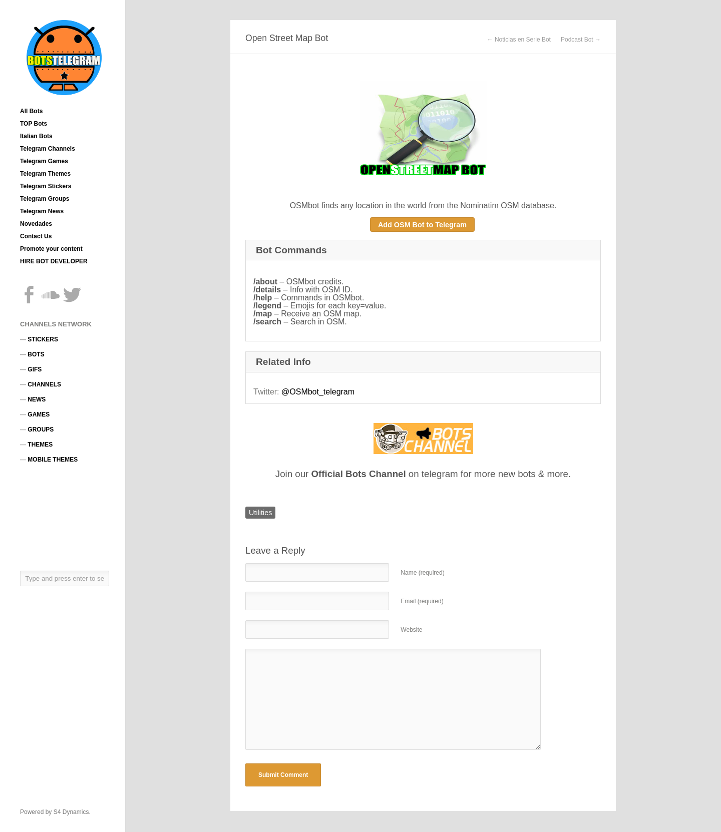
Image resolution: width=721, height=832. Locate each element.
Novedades (36, 223)
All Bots (31, 111)
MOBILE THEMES (53, 459)
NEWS (37, 399)
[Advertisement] (65, 516)
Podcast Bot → (581, 40)
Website (411, 629)
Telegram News (42, 211)
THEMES (40, 444)
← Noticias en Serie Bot (519, 40)
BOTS (36, 354)
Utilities (260, 513)
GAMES (39, 414)
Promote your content (51, 248)
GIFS (35, 369)
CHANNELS (44, 384)
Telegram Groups (44, 198)
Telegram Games (44, 161)
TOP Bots (33, 123)
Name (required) (422, 572)
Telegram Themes (45, 173)
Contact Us (36, 236)
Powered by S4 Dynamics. (55, 811)
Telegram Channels (47, 148)
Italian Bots (36, 136)
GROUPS (41, 429)
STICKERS (43, 339)
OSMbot (304, 205)
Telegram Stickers (46, 186)
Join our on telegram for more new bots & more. (423, 474)
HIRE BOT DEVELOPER (54, 261)
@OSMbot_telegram (317, 391)
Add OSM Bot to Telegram (422, 225)
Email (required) (422, 601)
